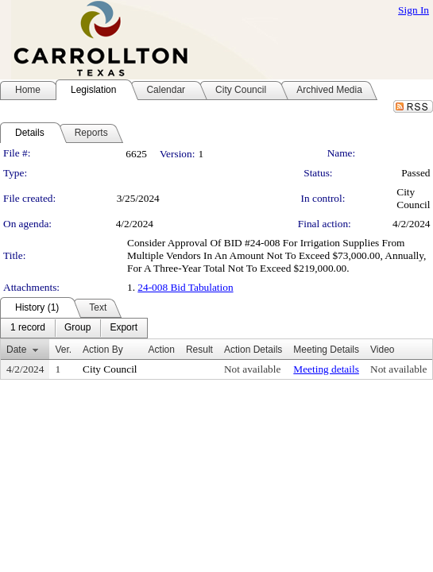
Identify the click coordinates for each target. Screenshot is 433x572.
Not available (252, 369)
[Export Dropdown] (123, 328)
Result (199, 349)
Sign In (413, 10)
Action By (103, 349)
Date (16, 349)
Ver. (63, 349)
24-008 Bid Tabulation (185, 287)
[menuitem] (28, 328)
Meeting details (326, 369)
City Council (413, 198)
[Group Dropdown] (77, 328)
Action (162, 349)
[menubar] (74, 328)
